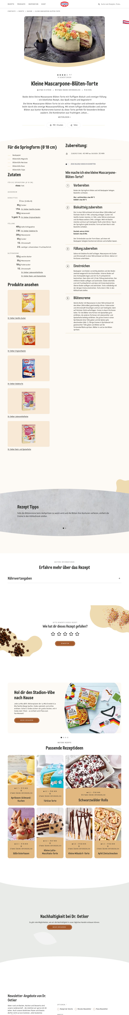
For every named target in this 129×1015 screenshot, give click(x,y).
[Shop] (45, 4)
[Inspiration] (34, 4)
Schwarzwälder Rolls (93, 780)
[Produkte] (23, 4)
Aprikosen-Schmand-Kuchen (21, 780)
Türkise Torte (50, 780)
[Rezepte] (12, 4)
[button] (64, 71)
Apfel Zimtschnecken (107, 833)
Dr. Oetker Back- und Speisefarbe (33, 276)
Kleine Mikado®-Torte (79, 833)
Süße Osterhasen (21, 833)
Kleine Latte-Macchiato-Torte (50, 833)
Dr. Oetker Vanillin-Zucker (30, 209)
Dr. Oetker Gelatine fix (29, 231)
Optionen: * (62, 1004)
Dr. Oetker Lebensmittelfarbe (32, 272)
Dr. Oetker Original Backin (30, 217)
